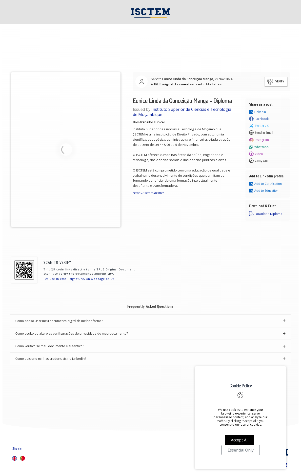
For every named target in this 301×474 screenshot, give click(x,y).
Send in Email (261, 133)
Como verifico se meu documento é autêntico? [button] (49, 346)
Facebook (259, 119)
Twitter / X (259, 126)
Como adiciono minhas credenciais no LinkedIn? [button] (50, 358)
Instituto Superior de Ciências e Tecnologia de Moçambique (182, 112)
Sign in (17, 448)
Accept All (239, 440)
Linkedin (257, 112)
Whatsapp (259, 147)
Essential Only (241, 450)
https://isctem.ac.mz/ (149, 192)
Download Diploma (265, 213)
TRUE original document (171, 84)
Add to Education (264, 191)
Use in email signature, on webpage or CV (79, 279)
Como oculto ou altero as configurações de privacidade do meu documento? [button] (71, 333)
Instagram (259, 139)
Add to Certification (265, 184)
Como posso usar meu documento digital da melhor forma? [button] (59, 321)
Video (256, 154)
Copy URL (258, 161)
